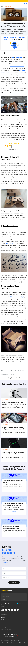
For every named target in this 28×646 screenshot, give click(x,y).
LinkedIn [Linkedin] (8, 378)
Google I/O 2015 (10, 243)
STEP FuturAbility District (6, 629)
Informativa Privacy (4, 643)
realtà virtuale (18, 57)
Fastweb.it (3, 621)
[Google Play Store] (20, 604)
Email (20, 378)
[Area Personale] (26, 3)
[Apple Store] (7, 604)
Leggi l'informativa (5, 562)
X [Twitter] (11, 378)
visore (12, 57)
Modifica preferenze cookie (15, 643)
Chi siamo (3, 617)
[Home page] (9, 3)
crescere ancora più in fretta (17, 66)
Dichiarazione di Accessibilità (22, 643)
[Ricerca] (24, 4)
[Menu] (2, 4)
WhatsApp (17, 378)
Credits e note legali (5, 619)
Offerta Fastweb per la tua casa (15, 0)
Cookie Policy (8, 643)
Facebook (14, 378)
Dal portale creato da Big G (17, 296)
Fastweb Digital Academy (5, 627)
